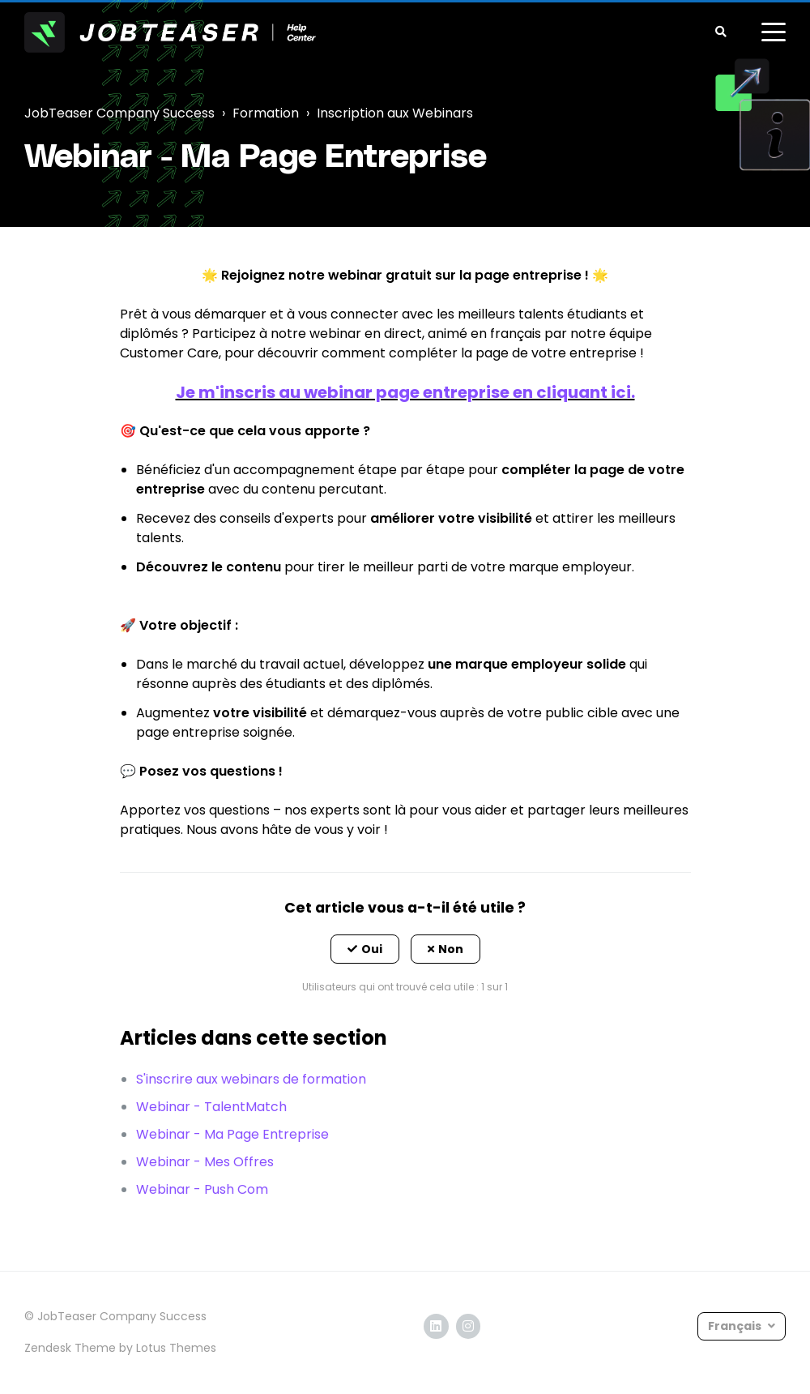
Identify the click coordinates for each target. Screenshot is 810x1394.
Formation (265, 113)
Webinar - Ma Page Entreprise (232, 1134)
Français (736, 1326)
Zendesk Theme (70, 1348)
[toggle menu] (773, 32)
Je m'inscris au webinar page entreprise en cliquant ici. (405, 392)
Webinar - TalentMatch (211, 1106)
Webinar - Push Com (202, 1189)
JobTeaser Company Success (119, 113)
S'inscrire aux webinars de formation (251, 1079)
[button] (364, 949)
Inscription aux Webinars (395, 113)
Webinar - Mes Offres (205, 1161)
